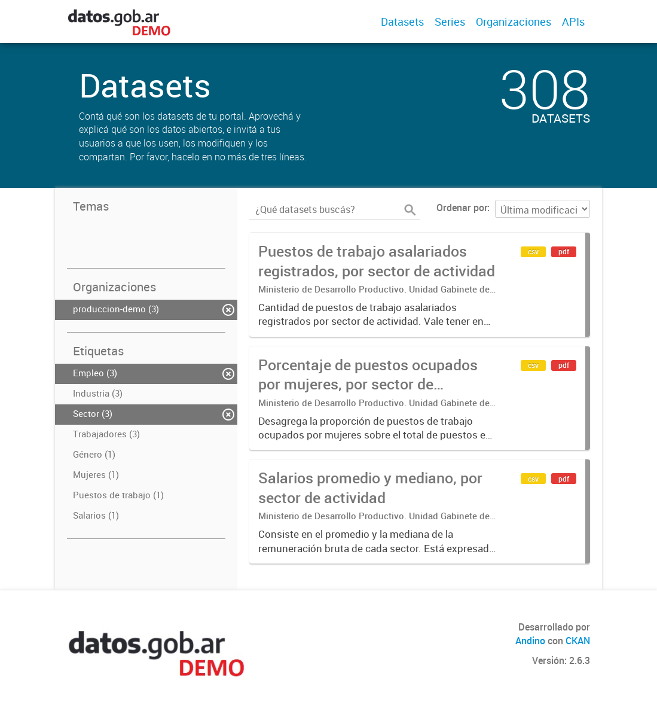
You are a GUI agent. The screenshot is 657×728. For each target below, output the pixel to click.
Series (450, 21)
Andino (530, 640)
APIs (573, 21)
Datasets (402, 21)
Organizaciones (513, 21)
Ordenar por (461, 208)
